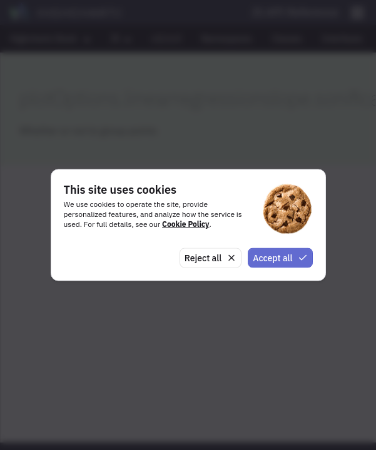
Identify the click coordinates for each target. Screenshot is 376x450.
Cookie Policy (185, 223)
